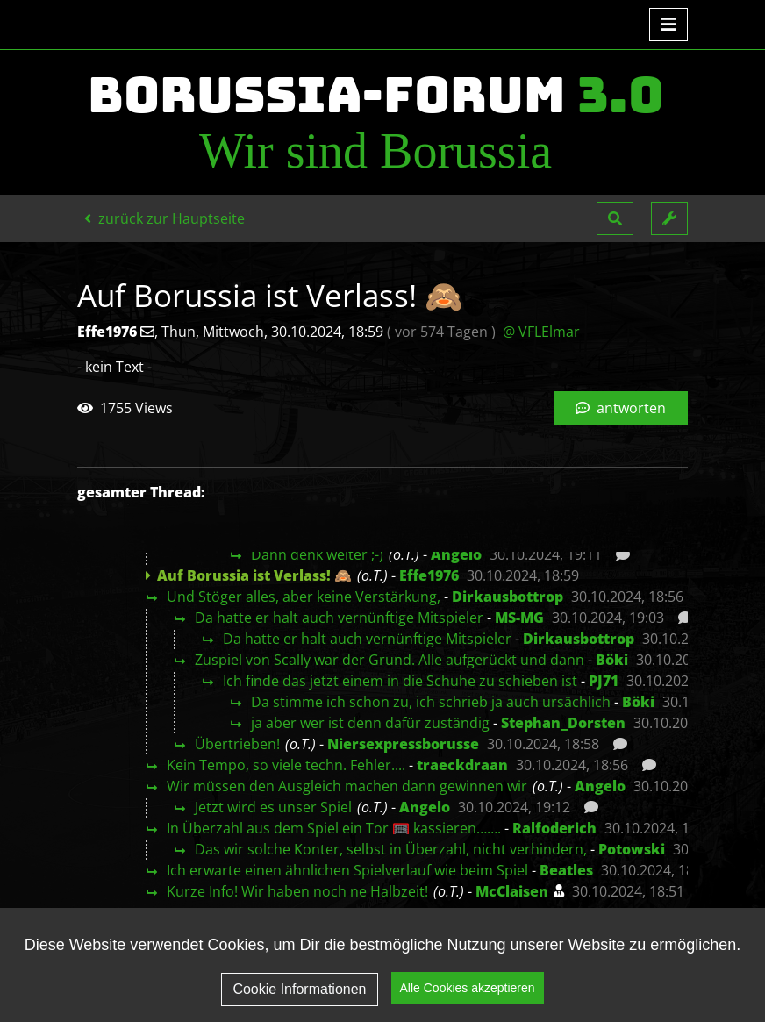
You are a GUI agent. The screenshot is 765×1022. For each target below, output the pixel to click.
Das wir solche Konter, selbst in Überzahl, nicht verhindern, (390, 849)
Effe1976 (429, 575)
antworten (621, 408)
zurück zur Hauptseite (164, 218)
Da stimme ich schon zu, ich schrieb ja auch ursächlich (430, 701)
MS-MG (519, 617)
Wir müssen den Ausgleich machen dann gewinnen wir (347, 786)
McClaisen (511, 891)
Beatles (566, 870)
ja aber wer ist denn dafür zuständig (370, 723)
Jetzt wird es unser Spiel (273, 807)
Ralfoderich (554, 828)
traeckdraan (462, 765)
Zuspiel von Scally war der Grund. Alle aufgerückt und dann (389, 659)
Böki (612, 659)
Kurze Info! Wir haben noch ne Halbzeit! (297, 891)
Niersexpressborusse (403, 744)
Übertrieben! (237, 744)
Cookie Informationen (299, 989)
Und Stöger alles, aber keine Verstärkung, (303, 596)
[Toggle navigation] (668, 24)
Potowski (631, 849)
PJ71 (603, 680)
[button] (615, 218)
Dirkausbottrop (507, 596)
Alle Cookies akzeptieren (467, 988)
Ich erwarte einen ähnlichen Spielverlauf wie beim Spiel (347, 870)
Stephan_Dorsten (563, 723)
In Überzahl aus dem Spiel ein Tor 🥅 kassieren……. (333, 828)
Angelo (456, 554)
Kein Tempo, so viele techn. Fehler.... (286, 765)
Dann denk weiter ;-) (317, 554)
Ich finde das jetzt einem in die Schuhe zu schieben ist (400, 680)
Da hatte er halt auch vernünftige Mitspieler (339, 617)
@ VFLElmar (541, 331)
